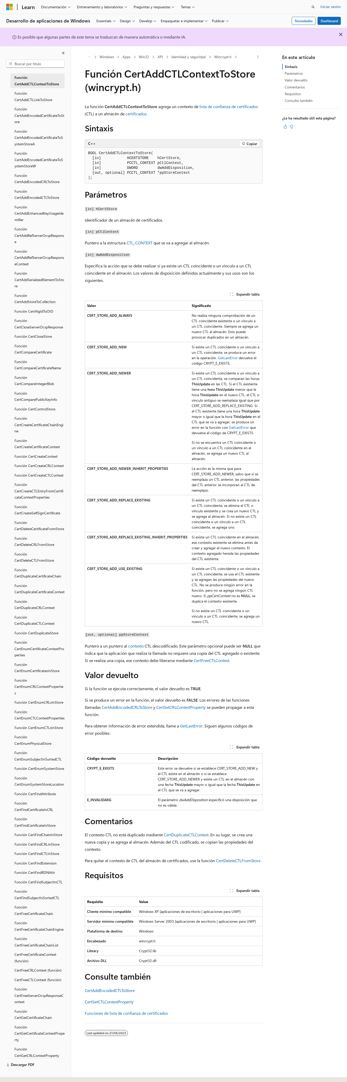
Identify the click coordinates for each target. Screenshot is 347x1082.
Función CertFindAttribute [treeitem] (35, 793)
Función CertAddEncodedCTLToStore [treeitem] (36, 194)
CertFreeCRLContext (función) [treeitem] (37, 970)
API (160, 56)
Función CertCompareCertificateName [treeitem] (37, 365)
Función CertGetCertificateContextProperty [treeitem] (39, 1033)
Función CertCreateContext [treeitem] (36, 456)
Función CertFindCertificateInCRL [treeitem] (33, 806)
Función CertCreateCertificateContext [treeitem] (37, 443)
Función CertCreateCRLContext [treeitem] (39, 465)
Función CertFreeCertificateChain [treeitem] (33, 910)
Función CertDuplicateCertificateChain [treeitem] (37, 573)
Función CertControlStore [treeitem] (34, 409)
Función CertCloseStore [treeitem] (33, 336)
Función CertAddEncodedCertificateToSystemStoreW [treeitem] (38, 159)
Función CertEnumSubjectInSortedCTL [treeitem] (38, 756)
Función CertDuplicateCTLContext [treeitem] (34, 620)
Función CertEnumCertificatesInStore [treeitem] (36, 667)
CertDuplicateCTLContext (186, 834)
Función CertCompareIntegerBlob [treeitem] (34, 380)
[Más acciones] (257, 57)
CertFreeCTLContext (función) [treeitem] (37, 979)
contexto (136, 646)
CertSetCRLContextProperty (181, 707)
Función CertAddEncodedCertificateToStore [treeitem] (39, 115)
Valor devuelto (296, 80)
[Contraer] (63, 53)
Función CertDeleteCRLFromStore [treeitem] (34, 541)
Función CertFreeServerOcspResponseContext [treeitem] (39, 995)
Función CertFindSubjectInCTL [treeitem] (38, 882)
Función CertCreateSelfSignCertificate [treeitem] (37, 510)
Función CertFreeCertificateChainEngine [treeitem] (39, 926)
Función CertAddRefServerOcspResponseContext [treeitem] (39, 257)
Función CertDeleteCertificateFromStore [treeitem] (39, 525)
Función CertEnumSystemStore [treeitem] (39, 768)
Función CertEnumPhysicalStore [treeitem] (32, 740)
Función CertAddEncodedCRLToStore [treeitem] (36, 178)
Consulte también (299, 100)
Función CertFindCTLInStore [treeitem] (36, 853)
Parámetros (294, 73)
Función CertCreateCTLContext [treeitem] (39, 475)
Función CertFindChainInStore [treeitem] (38, 834)
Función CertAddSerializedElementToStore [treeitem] (39, 279)
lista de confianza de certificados (228, 106)
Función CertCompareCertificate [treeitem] (33, 349)
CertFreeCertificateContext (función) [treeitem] (35, 957)
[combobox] (35, 64)
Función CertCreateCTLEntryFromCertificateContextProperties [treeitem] (38, 491)
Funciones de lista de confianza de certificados (126, 1013)
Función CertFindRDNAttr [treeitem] (34, 872)
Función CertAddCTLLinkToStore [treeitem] (33, 96)
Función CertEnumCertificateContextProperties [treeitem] (39, 648)
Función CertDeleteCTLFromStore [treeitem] (34, 557)
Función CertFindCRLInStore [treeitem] (36, 844)
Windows (106, 56)
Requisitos (293, 93)
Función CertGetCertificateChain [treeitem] (33, 1014)
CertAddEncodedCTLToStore (110, 990)
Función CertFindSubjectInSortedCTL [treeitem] (36, 894)
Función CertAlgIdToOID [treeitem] (33, 311)
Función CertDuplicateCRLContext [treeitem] (34, 604)
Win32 (144, 56)
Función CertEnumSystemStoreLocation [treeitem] (39, 781)
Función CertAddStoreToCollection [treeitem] (35, 298)
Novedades (304, 20)
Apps (126, 56)
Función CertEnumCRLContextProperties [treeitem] (38, 686)
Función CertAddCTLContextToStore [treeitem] (36, 80)
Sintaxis (291, 66)
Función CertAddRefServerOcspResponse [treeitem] (39, 235)
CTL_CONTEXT (139, 242)
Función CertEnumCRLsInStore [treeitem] (38, 702)
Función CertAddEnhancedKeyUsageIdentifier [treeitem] (39, 213)
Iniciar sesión (330, 6)
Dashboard (329, 20)
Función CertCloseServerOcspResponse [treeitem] (38, 323)
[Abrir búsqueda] (313, 7)
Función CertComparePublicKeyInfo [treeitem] (35, 396)
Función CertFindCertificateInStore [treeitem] (35, 822)
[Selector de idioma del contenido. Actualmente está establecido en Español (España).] (25, 1073)
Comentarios (295, 87)
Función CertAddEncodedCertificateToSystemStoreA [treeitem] (38, 137)
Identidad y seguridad (188, 56)
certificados (136, 113)
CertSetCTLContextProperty (109, 1001)
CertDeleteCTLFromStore (238, 860)
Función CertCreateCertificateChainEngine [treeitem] (38, 424)
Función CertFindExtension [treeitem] (35, 863)
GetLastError (228, 357)
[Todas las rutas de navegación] (89, 57)
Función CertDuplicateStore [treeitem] (36, 632)
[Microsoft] (9, 7)
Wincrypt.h (223, 56)
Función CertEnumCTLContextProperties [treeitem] (39, 715)
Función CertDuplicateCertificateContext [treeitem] (39, 589)
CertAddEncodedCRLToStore (127, 707)
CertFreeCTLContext (211, 660)
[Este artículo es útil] (285, 127)
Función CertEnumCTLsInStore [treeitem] (38, 727)
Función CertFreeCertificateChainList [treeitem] (36, 942)
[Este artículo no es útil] (291, 127)
